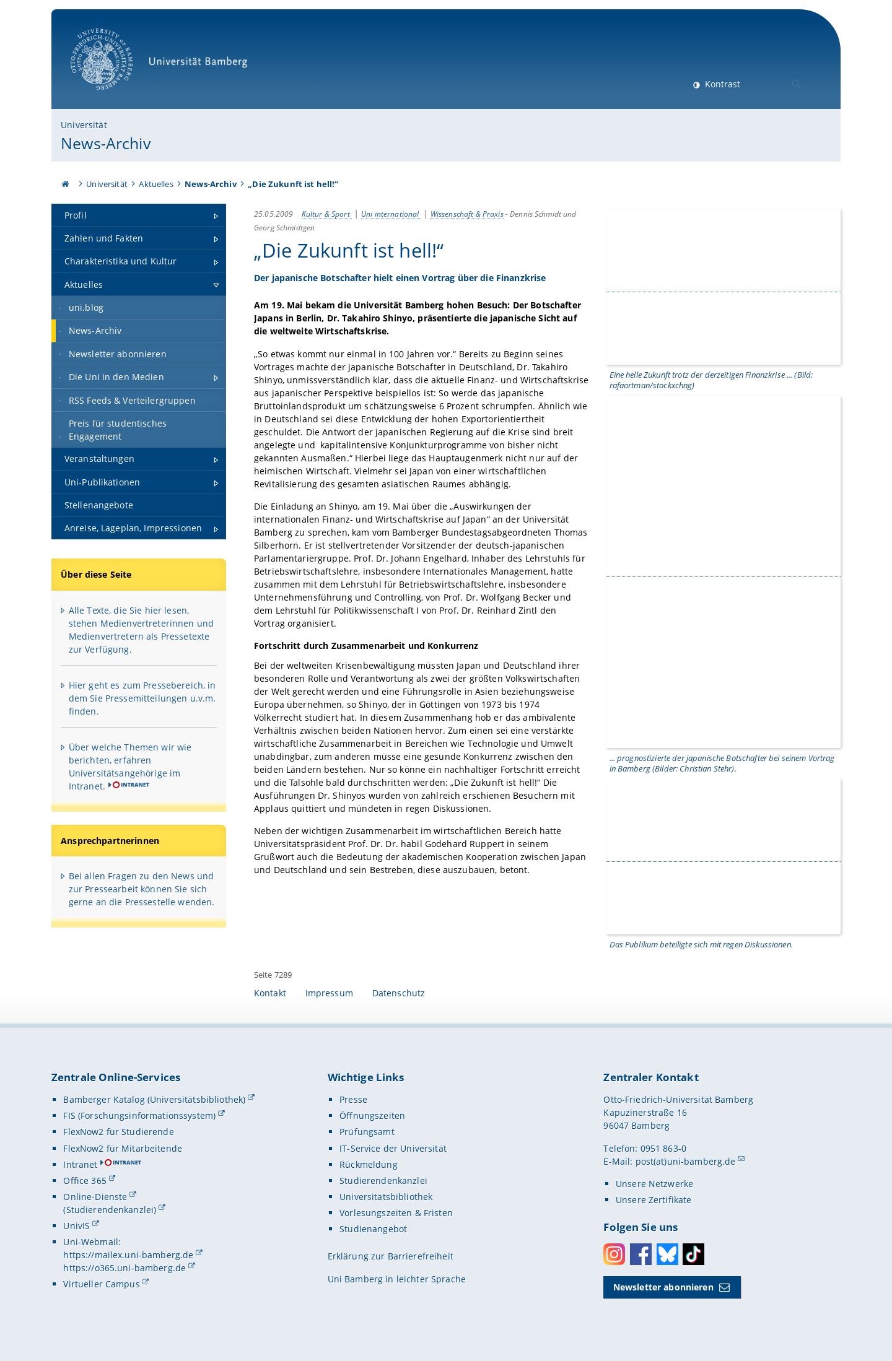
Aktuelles (156, 183)
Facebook (641, 1255)
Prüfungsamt (367, 1133)
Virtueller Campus (101, 1285)
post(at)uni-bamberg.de (686, 1162)
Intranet (80, 1165)
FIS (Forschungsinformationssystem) (139, 1117)
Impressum (329, 993)
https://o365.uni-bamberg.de (124, 1269)
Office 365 (84, 1181)
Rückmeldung (368, 1165)
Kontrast (721, 84)
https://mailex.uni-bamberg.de (128, 1256)
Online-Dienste (95, 1197)
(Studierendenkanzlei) (109, 1210)
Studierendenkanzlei (383, 1181)
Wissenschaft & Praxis (467, 214)
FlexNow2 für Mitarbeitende (122, 1149)
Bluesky (667, 1255)
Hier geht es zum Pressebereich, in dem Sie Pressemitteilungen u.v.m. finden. (142, 698)
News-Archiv (106, 143)
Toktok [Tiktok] (693, 1255)
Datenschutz (399, 993)
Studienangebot (373, 1230)
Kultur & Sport (327, 214)
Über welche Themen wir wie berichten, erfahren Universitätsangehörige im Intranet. (130, 766)
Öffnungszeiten (372, 1117)
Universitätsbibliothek (385, 1197)
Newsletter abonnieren (663, 1288)
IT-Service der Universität (393, 1149)
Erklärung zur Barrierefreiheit (390, 1257)
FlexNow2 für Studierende (118, 1133)
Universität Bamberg (163, 65)
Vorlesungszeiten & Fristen (396, 1214)
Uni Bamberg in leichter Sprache (397, 1279)
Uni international (391, 214)
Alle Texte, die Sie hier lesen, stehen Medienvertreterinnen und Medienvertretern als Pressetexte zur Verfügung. (141, 629)
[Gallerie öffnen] (723, 286)
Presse (353, 1101)
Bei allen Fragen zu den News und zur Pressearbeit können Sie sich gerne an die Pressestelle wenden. (142, 889)
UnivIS (76, 1227)
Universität (84, 125)
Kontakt (270, 993)
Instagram (614, 1255)
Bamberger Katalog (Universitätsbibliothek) (154, 1101)
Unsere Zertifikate (654, 1201)
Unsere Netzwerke (654, 1184)
